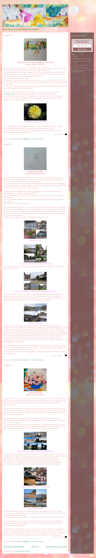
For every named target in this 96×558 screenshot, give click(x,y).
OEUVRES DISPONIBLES (80, 65)
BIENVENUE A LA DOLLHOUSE (81, 59)
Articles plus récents (14, 546)
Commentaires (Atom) (22, 551)
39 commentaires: (37, 139)
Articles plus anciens (56, 546)
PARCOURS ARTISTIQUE (80, 68)
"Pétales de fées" (9, 94)
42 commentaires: (37, 360)
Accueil (35, 546)
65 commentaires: (37, 541)
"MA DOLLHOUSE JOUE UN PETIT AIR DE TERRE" (83, 71)
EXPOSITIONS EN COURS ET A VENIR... (82, 62)
